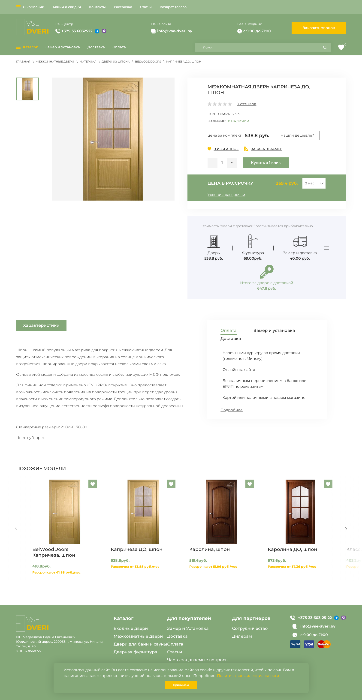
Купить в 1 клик (266, 162)
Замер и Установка (62, 47)
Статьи (146, 7)
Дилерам (242, 636)
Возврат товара (173, 7)
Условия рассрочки (226, 194)
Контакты (97, 7)
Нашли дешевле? (297, 135)
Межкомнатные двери (138, 636)
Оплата (119, 47)
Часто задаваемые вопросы (198, 659)
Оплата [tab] (228, 330)
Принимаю (181, 685)
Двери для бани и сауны (140, 644)
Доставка (96, 47)
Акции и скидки (66, 7)
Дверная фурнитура (135, 652)
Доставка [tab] (230, 338)
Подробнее (231, 410)
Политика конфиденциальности (248, 675)
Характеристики (41, 325)
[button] (113, 139)
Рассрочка (123, 7)
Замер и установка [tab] (274, 330)
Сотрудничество (250, 628)
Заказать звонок (319, 28)
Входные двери (131, 628)
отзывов (246, 104)
